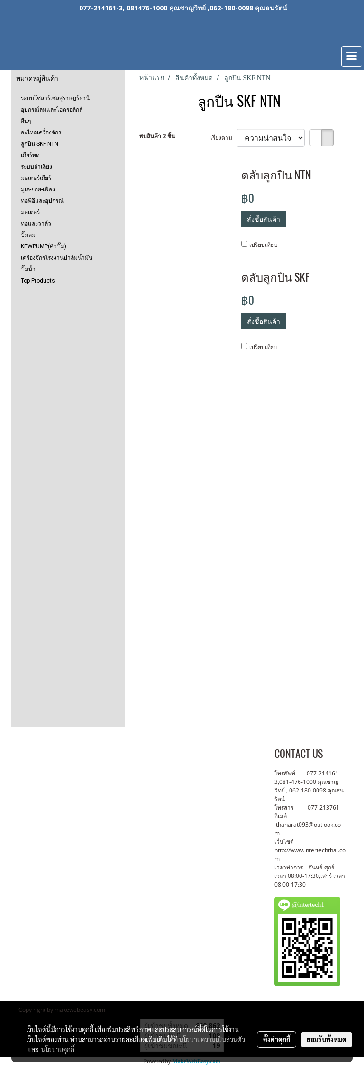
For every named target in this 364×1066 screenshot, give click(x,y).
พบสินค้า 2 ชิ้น (157, 136)
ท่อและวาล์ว (36, 223)
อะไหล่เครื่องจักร (41, 132)
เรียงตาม (223, 137)
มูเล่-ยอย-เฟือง (38, 189)
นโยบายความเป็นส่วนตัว (212, 1039)
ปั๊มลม (28, 235)
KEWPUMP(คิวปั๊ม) (43, 246)
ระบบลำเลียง (36, 166)
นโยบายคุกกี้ (57, 1049)
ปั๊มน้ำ (28, 269)
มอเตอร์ (30, 212)
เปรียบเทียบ (263, 245)
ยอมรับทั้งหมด (326, 1039)
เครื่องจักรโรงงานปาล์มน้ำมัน (56, 258)
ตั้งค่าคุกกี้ (276, 1039)
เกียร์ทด (30, 155)
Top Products (38, 280)
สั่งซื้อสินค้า (263, 219)
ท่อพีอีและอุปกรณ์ (42, 201)
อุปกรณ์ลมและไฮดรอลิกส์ (51, 109)
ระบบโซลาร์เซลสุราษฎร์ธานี (55, 98)
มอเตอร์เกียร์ (36, 178)
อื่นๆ (26, 121)
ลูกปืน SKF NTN (39, 144)
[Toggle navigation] (351, 56)
